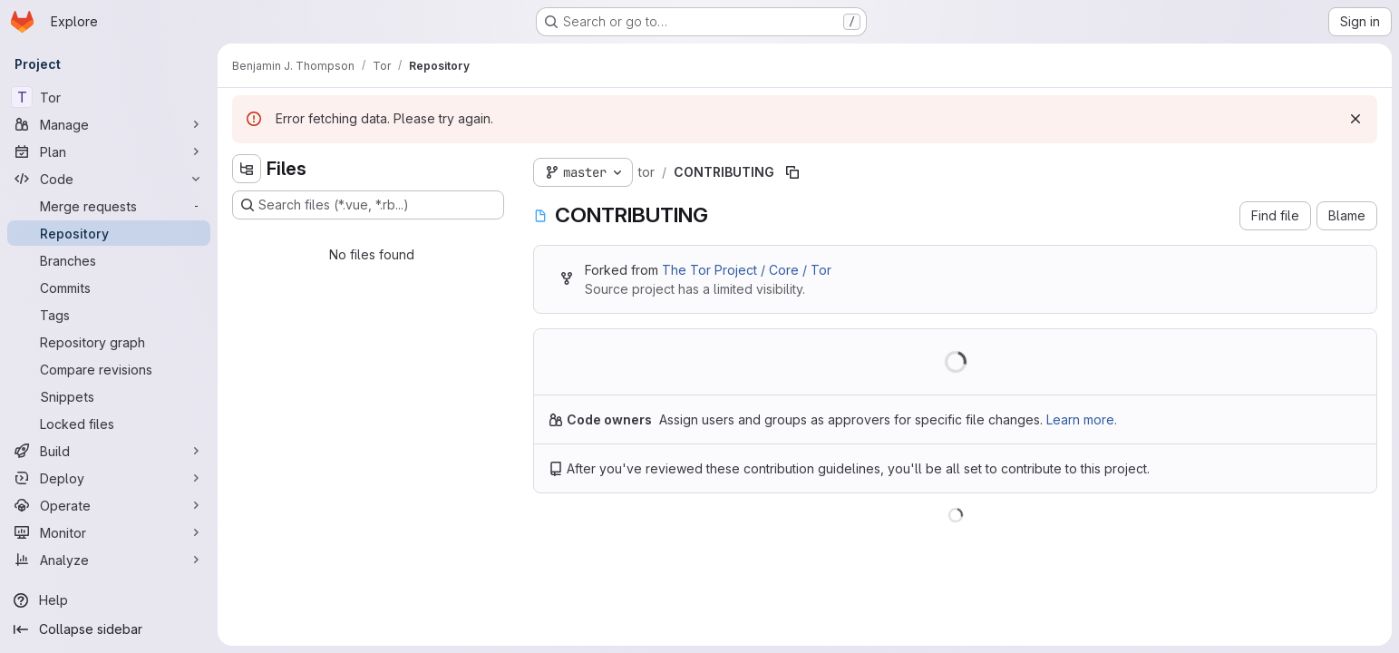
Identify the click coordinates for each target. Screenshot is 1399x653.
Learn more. (1081, 419)
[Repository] (108, 233)
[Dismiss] (1355, 119)
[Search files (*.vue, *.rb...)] (368, 204)
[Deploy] (108, 478)
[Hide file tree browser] (246, 168)
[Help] (108, 600)
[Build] (108, 450)
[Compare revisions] (108, 369)
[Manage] (108, 124)
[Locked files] (108, 423)
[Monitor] (108, 532)
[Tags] (108, 314)
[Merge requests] (108, 206)
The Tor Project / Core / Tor (746, 270)
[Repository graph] (108, 342)
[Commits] (108, 287)
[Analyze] (108, 559)
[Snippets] (108, 396)
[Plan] (108, 151)
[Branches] (108, 260)
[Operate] (108, 505)
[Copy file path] (792, 172)
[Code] (108, 178)
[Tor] (108, 97)
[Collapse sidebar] (108, 629)
